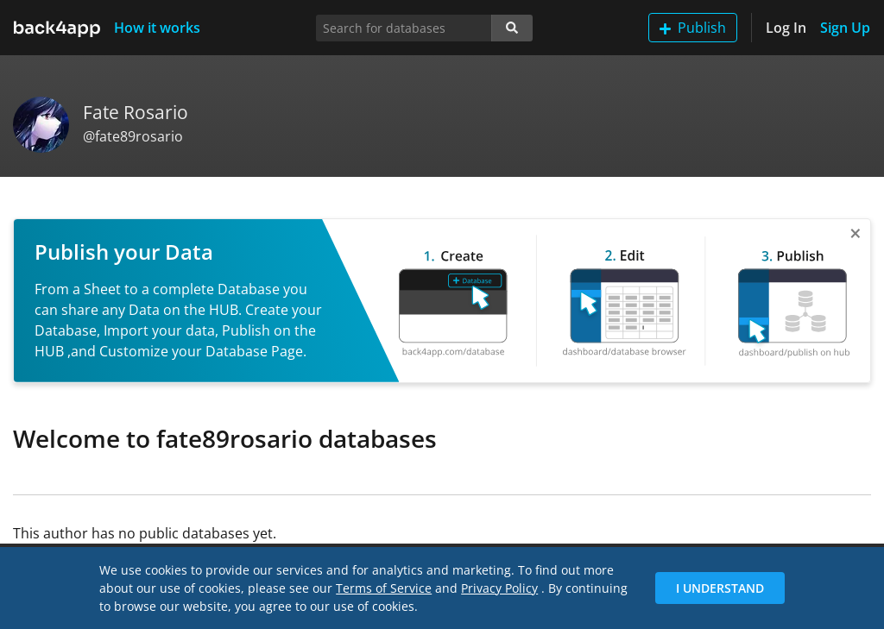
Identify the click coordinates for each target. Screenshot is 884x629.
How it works (157, 27)
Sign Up (845, 27)
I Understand (720, 588)
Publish (693, 27)
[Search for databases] (403, 28)
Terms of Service (384, 588)
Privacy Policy (499, 588)
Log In (786, 27)
